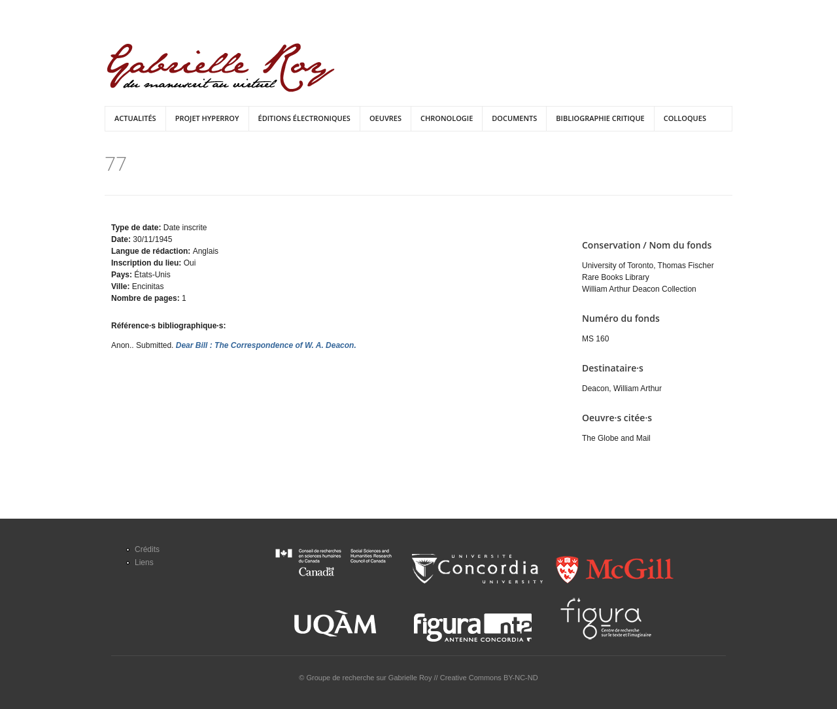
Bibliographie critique (600, 118)
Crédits (147, 549)
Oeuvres (385, 118)
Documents (514, 118)
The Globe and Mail (616, 438)
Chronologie (446, 118)
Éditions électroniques (304, 118)
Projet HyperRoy (207, 118)
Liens (144, 562)
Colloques (685, 118)
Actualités (135, 118)
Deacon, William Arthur (622, 388)
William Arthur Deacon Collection (639, 289)
